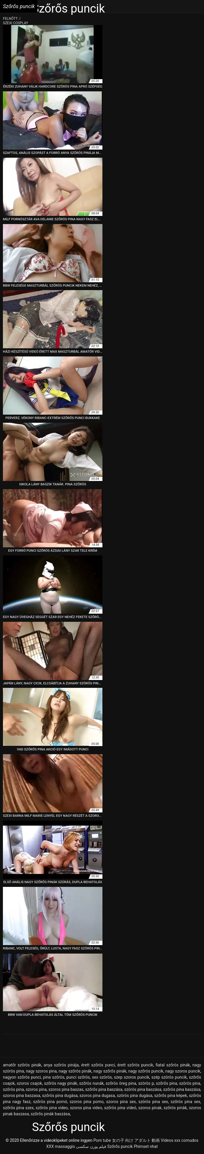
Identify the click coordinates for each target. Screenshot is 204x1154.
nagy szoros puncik (182, 1071)
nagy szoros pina (41, 1071)
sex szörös (102, 1077)
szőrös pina (13, 1089)
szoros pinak (150, 1107)
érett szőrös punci (98, 1065)
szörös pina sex (153, 1101)
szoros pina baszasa (21, 1095)
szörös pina (190, 1083)
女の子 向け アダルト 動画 (136, 1140)
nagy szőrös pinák (74, 1071)
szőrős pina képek (170, 1095)
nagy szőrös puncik (145, 1071)
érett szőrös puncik (135, 1065)
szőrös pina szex (18, 1107)
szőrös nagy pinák (60, 1083)
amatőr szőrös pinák (22, 1065)
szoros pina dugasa (97, 1095)
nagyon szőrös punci (22, 1077)
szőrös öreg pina (121, 1083)
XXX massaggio (60, 1146)
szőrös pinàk (175, 1107)
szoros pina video (86, 1107)
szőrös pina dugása (60, 1095)
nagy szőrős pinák (109, 1071)
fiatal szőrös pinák (173, 1065)
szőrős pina (166, 1083)
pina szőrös (53, 1077)
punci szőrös (78, 1077)
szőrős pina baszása (104, 1089)
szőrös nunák (91, 1083)
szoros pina (36, 1089)
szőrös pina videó (120, 1107)
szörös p (146, 1083)
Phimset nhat (146, 1146)
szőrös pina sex (185, 1101)
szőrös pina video (52, 1107)
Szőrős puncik (120, 1146)
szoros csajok (29, 1083)
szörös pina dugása (134, 1095)
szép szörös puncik (169, 1077)
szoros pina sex (121, 1101)
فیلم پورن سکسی (91, 1146)
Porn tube (102, 1140)
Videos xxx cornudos (179, 1140)
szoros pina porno (87, 1101)
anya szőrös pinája (61, 1065)
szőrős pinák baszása (50, 1114)
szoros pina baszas (66, 1089)
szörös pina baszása (143, 1089)
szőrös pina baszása (182, 1089)
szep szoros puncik (131, 1077)
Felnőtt (11, 19)
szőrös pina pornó (50, 1101)
